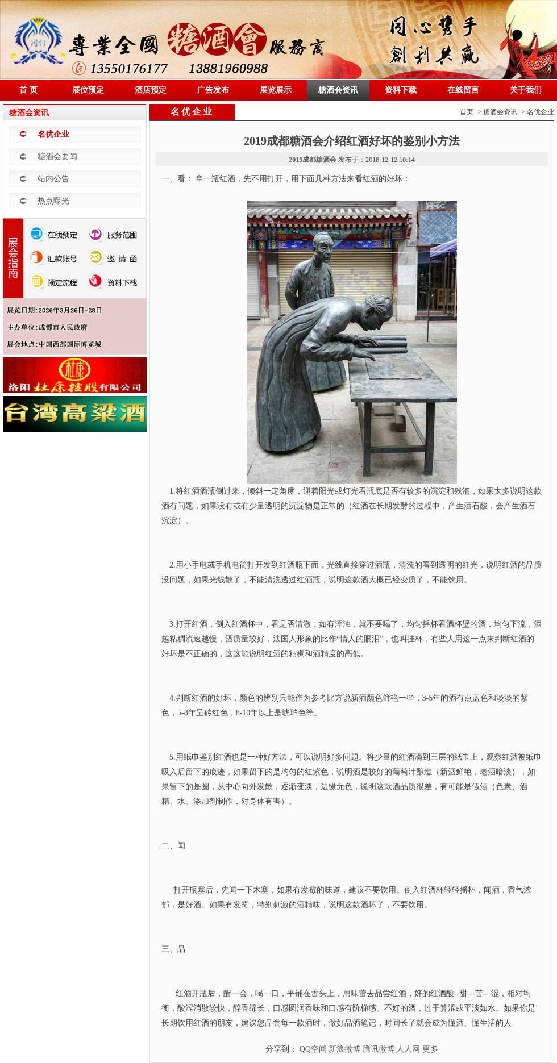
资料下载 (401, 90)
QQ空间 (313, 1049)
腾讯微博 (378, 1049)
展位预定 (88, 90)
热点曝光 (53, 201)
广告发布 (213, 90)
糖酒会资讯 (338, 90)
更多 (430, 1049)
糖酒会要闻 (57, 156)
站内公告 (53, 178)
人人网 (408, 1049)
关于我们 (526, 90)
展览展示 (276, 90)
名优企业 (53, 134)
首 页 (28, 90)
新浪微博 (344, 1049)
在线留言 (463, 90)
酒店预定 (151, 90)
